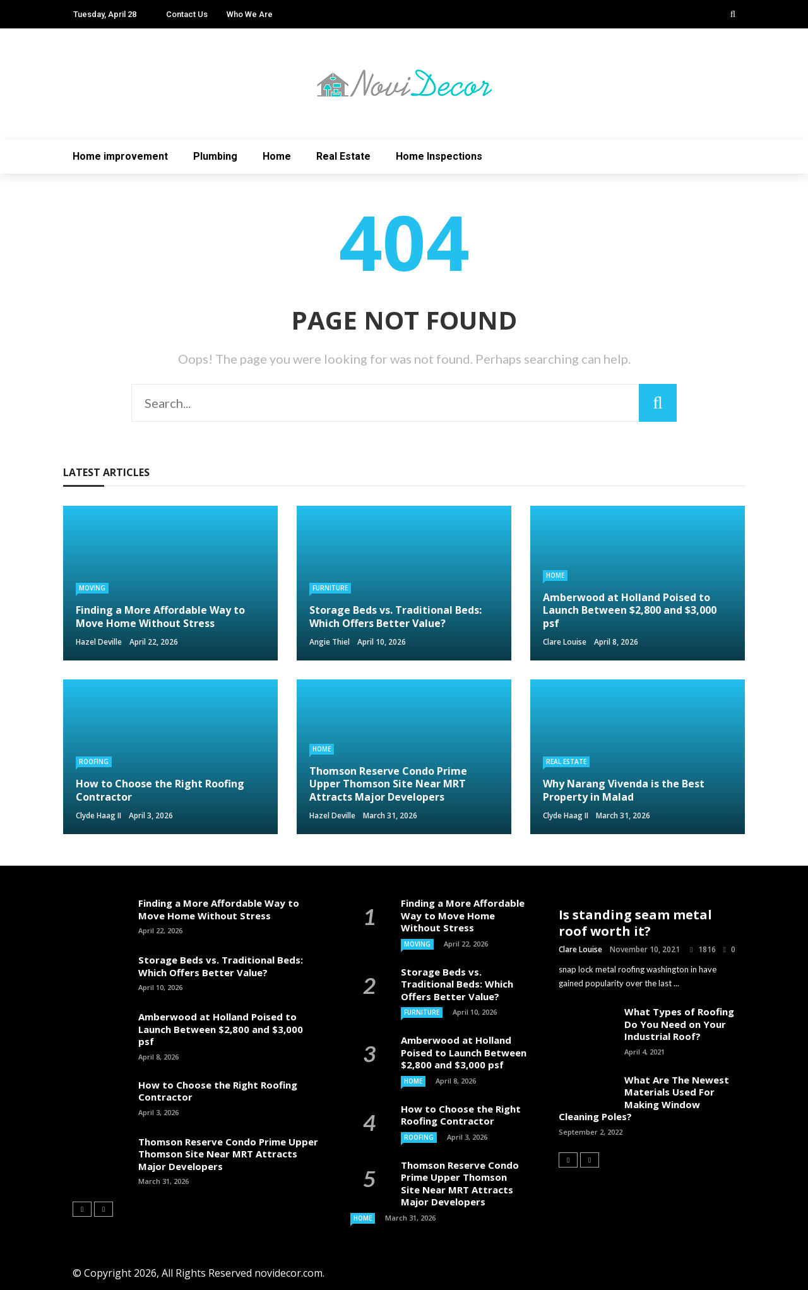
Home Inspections (439, 156)
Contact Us (187, 14)
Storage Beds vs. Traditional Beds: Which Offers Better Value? (220, 966)
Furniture (330, 587)
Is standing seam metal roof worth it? (635, 923)
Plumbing (215, 156)
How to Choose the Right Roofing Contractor (217, 1091)
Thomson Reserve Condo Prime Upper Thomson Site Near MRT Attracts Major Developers (228, 1154)
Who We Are (250, 14)
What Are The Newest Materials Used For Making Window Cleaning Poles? (644, 1098)
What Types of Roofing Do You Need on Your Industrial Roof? (679, 1023)
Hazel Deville (99, 641)
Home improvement (120, 156)
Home (277, 156)
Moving (92, 587)
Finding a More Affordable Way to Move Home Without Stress (218, 909)
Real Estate (343, 156)
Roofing (94, 761)
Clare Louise (564, 641)
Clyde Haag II (98, 815)
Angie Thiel (329, 641)
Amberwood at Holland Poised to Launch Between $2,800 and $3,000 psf (220, 1029)
